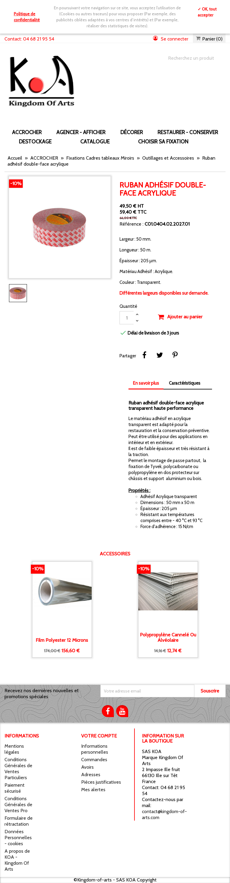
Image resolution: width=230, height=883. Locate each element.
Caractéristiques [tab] (184, 383)
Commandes (94, 759)
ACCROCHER (27, 132)
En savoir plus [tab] (146, 383)
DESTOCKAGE (35, 141)
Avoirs (87, 767)
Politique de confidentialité (27, 16)
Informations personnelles (94, 749)
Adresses (90, 774)
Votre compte (99, 736)
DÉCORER (131, 132)
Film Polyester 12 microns (62, 640)
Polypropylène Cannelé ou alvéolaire (168, 637)
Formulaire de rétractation (18, 821)
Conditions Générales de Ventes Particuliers (18, 768)
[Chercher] (191, 58)
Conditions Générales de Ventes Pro (18, 804)
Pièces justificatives (101, 782)
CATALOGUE (95, 141)
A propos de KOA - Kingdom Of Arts (17, 860)
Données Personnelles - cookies (18, 837)
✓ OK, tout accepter (207, 12)
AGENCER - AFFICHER (80, 132)
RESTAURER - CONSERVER (188, 132)
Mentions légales (14, 749)
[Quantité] (126, 317)
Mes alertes (93, 789)
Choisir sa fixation (163, 141)
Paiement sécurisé (14, 788)
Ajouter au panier (180, 317)
